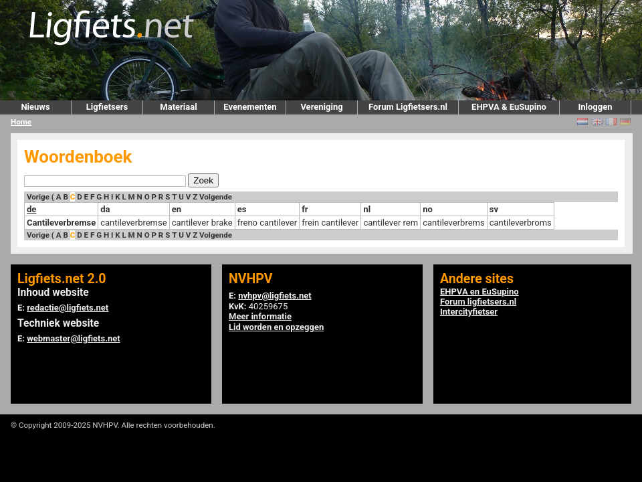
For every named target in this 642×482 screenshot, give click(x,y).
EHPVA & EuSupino (508, 107)
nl (366, 209)
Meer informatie (260, 316)
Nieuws (35, 107)
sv (494, 209)
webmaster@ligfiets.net (73, 338)
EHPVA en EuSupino (479, 292)
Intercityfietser (469, 312)
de (31, 209)
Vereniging (321, 107)
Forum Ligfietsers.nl (407, 107)
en (176, 209)
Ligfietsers (107, 107)
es (242, 209)
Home (21, 122)
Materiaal (178, 107)
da (105, 209)
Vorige (38, 197)
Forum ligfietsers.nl (478, 302)
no (428, 209)
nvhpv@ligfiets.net (274, 296)
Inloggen (595, 107)
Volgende (215, 197)
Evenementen (249, 107)
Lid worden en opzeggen (276, 327)
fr (305, 209)
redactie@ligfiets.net (67, 308)
